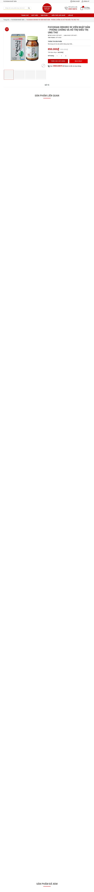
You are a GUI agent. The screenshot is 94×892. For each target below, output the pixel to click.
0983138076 (72, 9)
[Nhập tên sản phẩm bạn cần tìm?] (15, 8)
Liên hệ (70, 15)
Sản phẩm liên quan (47, 95)
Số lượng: (51, 55)
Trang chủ (25, 15)
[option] (24, 47)
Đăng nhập (75, 1)
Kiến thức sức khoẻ (58, 15)
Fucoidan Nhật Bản (10, 1)
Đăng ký (85, 1)
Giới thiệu (34, 15)
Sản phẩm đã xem (47, 884)
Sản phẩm (45, 15)
